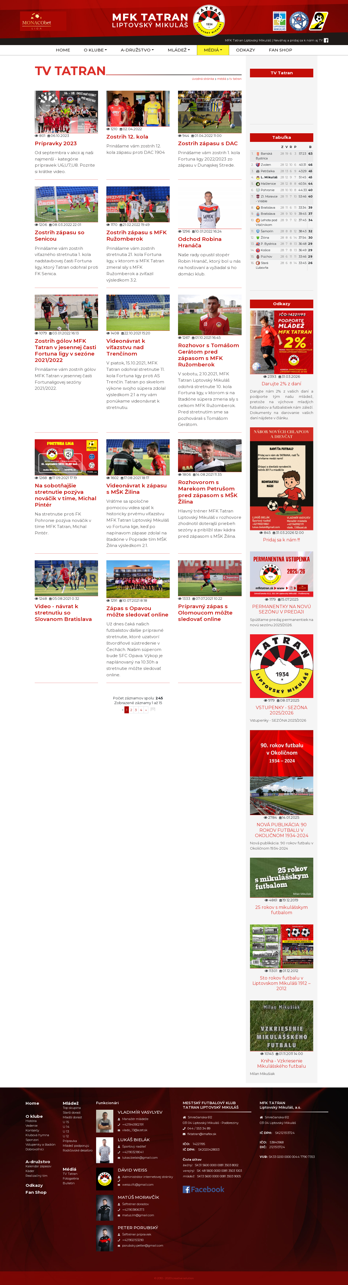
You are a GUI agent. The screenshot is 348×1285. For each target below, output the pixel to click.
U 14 (66, 1127)
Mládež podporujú (76, 1146)
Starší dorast (72, 1112)
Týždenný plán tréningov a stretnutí (281, 276)
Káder (30, 1171)
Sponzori (32, 1140)
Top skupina (72, 1108)
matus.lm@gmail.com (136, 1215)
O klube (94, 50)
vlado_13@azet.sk (132, 1130)
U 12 (66, 1136)
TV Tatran (235, 79)
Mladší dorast (72, 1117)
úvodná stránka (203, 79)
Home (63, 50)
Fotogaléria (71, 1178)
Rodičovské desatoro (77, 1150)
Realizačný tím (36, 1176)
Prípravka (70, 1141)
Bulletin (69, 1183)
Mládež (177, 50)
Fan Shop (280, 50)
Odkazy (245, 50)
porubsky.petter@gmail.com (140, 1245)
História (31, 1121)
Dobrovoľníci (35, 1149)
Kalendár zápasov (38, 1166)
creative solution (183, 1278)
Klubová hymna (37, 1135)
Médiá (211, 50)
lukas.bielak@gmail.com (138, 1158)
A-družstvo (136, 50)
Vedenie (31, 1126)
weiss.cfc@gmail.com (136, 1185)
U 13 (66, 1131)
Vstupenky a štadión (41, 1144)
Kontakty (32, 1130)
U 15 (66, 1122)
